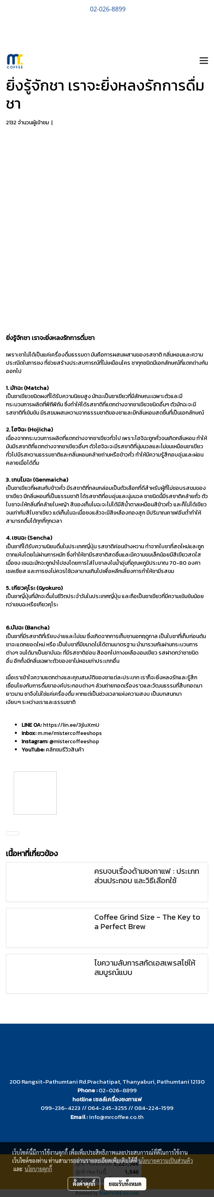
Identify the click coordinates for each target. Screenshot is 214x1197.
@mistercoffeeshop (74, 741)
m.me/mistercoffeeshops (70, 733)
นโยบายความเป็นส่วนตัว (165, 1160)
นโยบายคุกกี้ (38, 1168)
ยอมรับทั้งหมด (125, 1183)
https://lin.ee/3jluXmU (71, 725)
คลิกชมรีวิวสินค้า (65, 750)
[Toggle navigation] (203, 61)
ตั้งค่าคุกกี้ (84, 1183)
